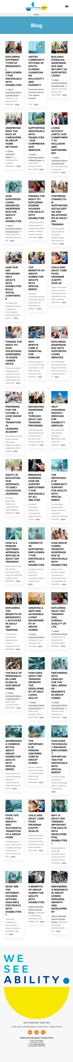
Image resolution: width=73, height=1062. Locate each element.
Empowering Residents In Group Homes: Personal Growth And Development (59, 899)
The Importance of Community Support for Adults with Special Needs (59, 487)
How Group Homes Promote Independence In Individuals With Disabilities (59, 554)
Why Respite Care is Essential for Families (35, 349)
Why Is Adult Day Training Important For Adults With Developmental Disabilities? (59, 829)
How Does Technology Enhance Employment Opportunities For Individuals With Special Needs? (59, 756)
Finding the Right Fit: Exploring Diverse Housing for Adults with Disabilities (36, 207)
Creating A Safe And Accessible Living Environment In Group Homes (36, 619)
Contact (42, 1022)
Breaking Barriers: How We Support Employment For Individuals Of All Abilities (36, 487)
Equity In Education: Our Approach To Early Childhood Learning (13, 484)
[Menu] (66, 6)
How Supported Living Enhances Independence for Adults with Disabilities (13, 208)
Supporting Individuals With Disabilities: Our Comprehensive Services (36, 139)
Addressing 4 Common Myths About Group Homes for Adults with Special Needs (13, 755)
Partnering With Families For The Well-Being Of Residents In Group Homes (59, 685)
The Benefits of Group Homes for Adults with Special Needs (36, 278)
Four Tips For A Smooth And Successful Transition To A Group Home (13, 826)
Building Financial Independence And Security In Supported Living (59, 66)
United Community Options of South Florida (13, 92)
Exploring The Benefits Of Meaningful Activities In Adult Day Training (13, 619)
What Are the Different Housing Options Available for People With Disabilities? (13, 901)
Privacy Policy (34, 1022)
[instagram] (36, 1032)
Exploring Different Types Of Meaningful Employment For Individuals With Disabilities (13, 71)
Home (25, 1022)
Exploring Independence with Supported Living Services (58, 349)
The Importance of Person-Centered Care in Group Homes (35, 752)
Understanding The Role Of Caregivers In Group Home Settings (13, 137)
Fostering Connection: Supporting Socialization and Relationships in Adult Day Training (59, 210)
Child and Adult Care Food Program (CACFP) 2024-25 (36, 823)
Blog (48, 1022)
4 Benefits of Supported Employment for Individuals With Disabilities (36, 554)
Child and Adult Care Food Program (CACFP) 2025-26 (59, 275)
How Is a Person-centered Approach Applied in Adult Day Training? (12, 552)
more (17, 104)
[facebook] (30, 1032)
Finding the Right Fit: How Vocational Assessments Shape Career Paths (13, 353)
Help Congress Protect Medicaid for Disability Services (58, 416)
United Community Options (10, 154)
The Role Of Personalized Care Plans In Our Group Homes (13, 680)
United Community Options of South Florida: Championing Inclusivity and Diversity (36, 71)
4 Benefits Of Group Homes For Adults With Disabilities (36, 894)
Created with (36, 1052)
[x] (43, 1032)
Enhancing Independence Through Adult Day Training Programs (36, 416)
